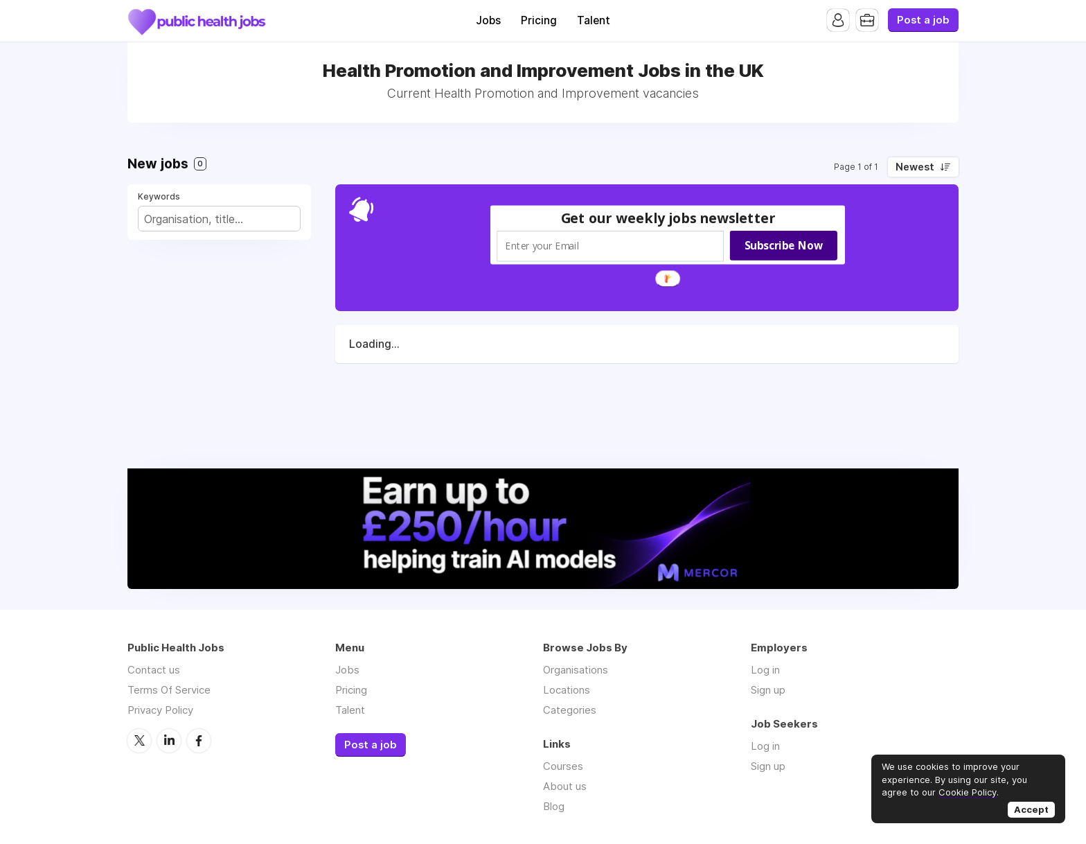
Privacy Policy (160, 709)
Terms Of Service (169, 689)
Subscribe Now (784, 245)
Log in (765, 669)
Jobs (488, 20)
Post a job (923, 20)
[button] (668, 218)
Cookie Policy (967, 792)
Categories (569, 709)
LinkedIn (169, 741)
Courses (563, 766)
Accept (1031, 809)
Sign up (768, 689)
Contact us (153, 669)
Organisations (575, 669)
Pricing (539, 20)
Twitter (139, 741)
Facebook (199, 741)
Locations (566, 689)
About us (565, 786)
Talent (593, 20)
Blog (553, 806)
